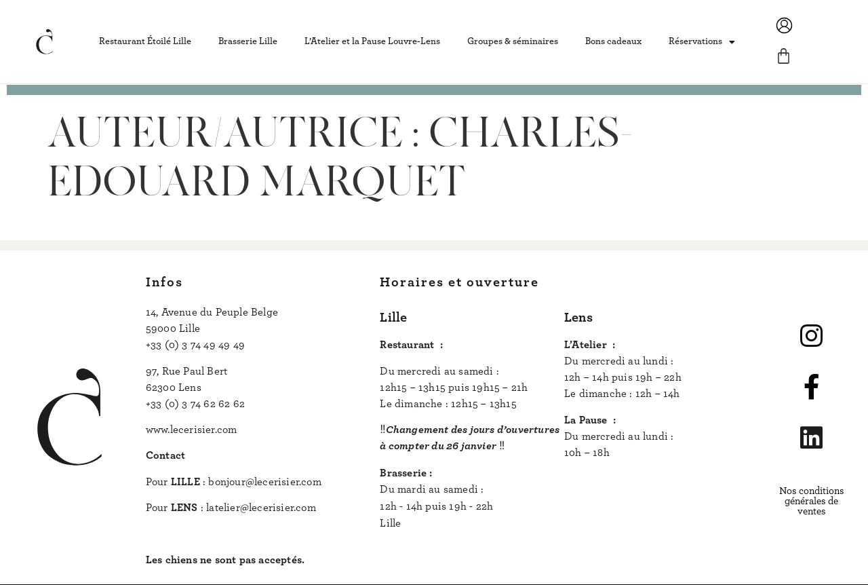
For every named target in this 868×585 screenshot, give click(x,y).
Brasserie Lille (247, 41)
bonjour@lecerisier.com (264, 481)
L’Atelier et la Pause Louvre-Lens (372, 41)
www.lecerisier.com (191, 429)
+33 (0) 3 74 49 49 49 (195, 344)
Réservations (702, 42)
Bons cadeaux (613, 41)
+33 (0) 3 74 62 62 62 (195, 403)
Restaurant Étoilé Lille (145, 41)
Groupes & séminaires (512, 41)
